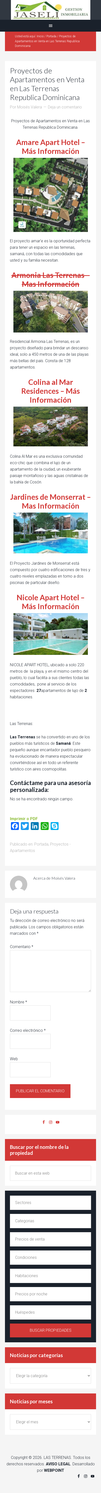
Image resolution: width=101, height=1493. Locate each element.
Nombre (18, 1002)
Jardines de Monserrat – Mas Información (50, 501)
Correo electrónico (28, 1030)
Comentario (21, 946)
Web (14, 1059)
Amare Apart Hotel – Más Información (50, 146)
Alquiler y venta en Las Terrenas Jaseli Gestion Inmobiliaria (50, 10)
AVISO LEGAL (58, 1464)
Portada (41, 844)
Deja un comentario (65, 107)
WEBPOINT (54, 1470)
